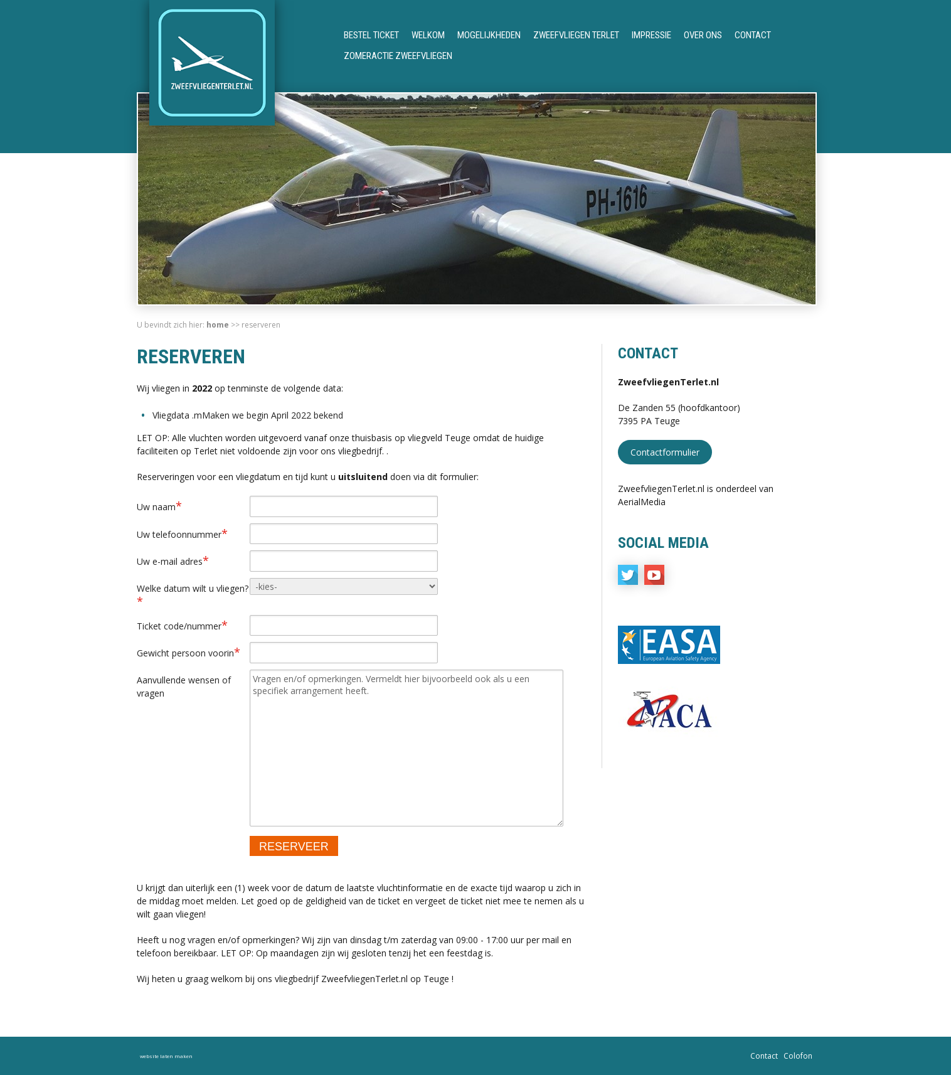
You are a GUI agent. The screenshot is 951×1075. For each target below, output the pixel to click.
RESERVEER (294, 846)
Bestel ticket (371, 35)
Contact (753, 35)
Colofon (798, 1056)
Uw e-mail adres (173, 560)
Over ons (703, 35)
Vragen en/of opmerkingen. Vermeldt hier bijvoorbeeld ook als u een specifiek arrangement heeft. (406, 748)
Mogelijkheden (489, 35)
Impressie (651, 35)
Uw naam (159, 505)
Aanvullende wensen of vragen (184, 686)
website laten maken (166, 1055)
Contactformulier (664, 452)
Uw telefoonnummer (182, 533)
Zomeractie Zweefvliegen (398, 56)
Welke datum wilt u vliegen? (192, 595)
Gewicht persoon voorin (188, 652)
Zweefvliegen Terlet (576, 35)
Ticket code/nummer (182, 625)
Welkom (428, 35)
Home (217, 324)
